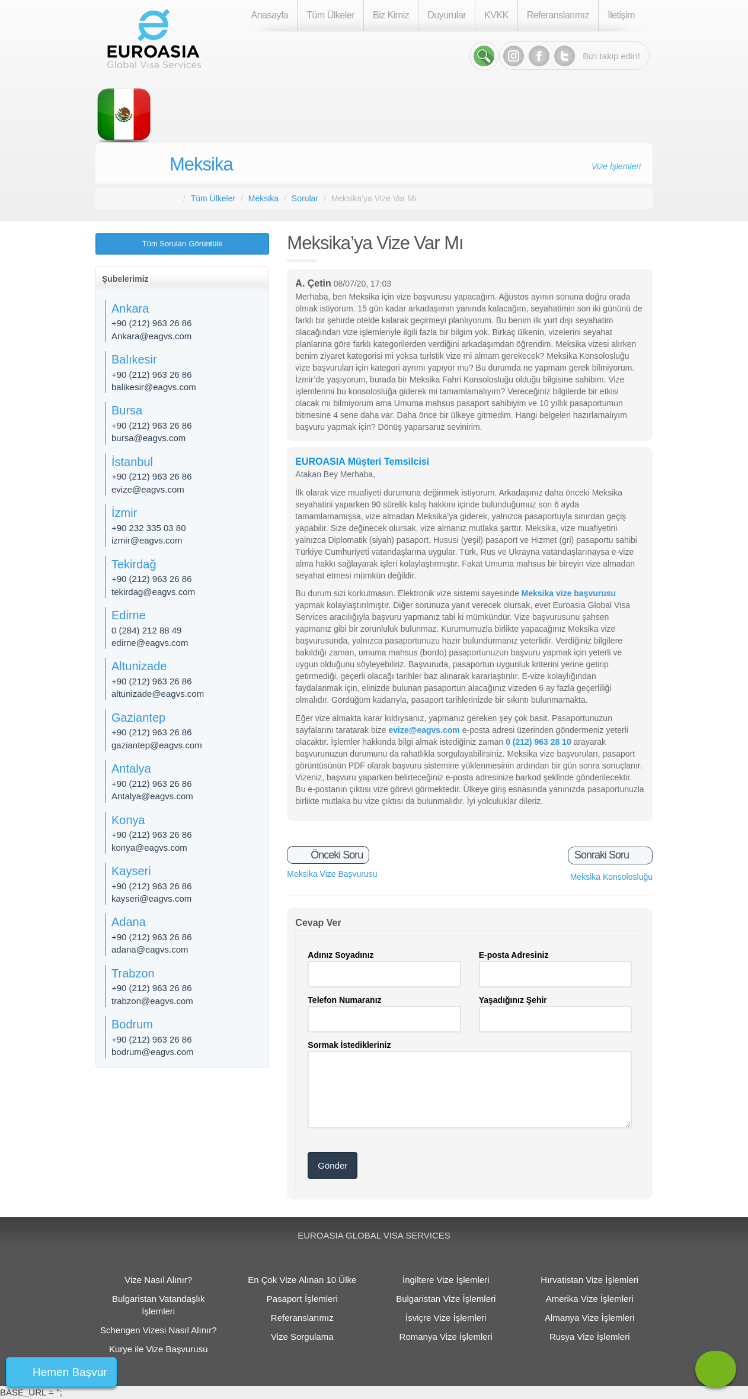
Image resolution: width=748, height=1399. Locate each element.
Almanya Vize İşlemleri (589, 1318)
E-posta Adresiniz (514, 955)
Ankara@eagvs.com (151, 336)
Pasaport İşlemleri (302, 1299)
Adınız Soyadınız (340, 955)
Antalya (131, 768)
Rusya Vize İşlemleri (589, 1337)
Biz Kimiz (391, 15)
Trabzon (133, 973)
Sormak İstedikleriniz (349, 1045)
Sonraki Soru (602, 855)
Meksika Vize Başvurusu (332, 874)
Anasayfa (270, 15)
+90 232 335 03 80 (148, 528)
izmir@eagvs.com (146, 540)
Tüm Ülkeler (330, 15)
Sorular (305, 198)
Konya (128, 819)
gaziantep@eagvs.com (156, 745)
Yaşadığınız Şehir (513, 1000)
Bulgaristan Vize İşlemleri (446, 1299)
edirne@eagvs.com (149, 643)
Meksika (201, 164)
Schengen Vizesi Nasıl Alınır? (158, 1330)
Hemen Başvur (70, 1372)
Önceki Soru (335, 855)
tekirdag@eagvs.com (153, 592)
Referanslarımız (558, 15)
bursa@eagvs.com (148, 438)
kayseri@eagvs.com (151, 898)
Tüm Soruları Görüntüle (182, 243)
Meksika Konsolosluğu (611, 877)
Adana (128, 921)
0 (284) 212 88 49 (146, 630)
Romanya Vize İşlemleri (446, 1337)
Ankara (130, 308)
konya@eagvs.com (149, 847)
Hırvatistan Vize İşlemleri (589, 1280)
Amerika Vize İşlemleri (590, 1299)
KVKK (496, 15)
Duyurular (446, 15)
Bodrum (132, 1024)
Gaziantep (138, 717)
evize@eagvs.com (147, 489)
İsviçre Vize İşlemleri (445, 1318)
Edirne (128, 615)
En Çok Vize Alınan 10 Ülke (302, 1280)
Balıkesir (134, 359)
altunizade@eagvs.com (157, 694)
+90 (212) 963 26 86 (151, 323)
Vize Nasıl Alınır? (158, 1280)
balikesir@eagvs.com (153, 387)
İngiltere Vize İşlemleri (445, 1280)
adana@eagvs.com (149, 949)
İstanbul (132, 461)
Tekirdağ (133, 564)
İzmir (124, 512)
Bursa (126, 410)
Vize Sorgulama (302, 1337)
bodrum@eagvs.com (152, 1052)
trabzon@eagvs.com (152, 1001)
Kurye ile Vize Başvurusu (158, 1349)
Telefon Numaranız (344, 1000)
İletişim (621, 15)
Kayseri (131, 870)
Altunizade (139, 666)
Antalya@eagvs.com (152, 796)
